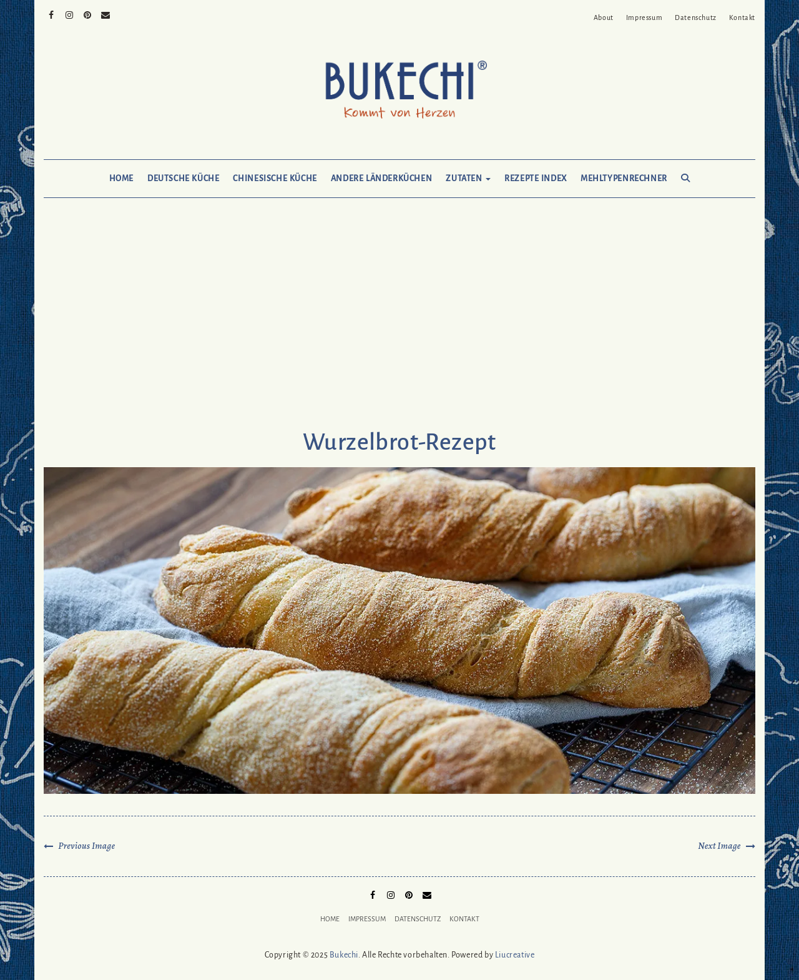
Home (121, 178)
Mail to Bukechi (106, 13)
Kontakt (742, 17)
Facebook (51, 13)
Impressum (644, 17)
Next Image (719, 845)
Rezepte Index (535, 178)
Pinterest (88, 13)
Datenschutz (696, 17)
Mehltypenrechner (624, 178)
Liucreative (515, 955)
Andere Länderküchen (382, 178)
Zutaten (468, 178)
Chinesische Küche (274, 178)
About (604, 17)
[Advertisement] (399, 326)
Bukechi (344, 955)
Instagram (69, 13)
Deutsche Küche (183, 178)
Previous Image (86, 845)
